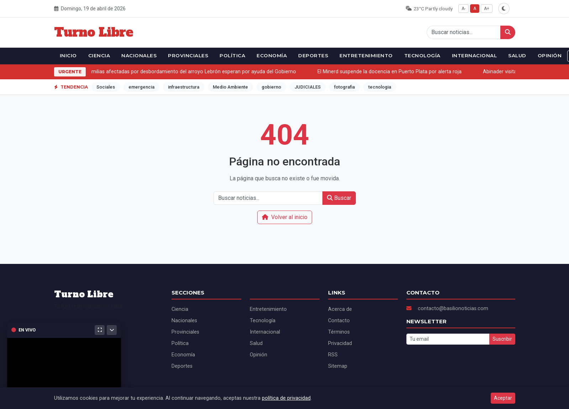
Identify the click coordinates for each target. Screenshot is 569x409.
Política (232, 55)
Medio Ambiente (230, 87)
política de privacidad (286, 398)
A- (463, 8)
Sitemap (337, 366)
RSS (333, 355)
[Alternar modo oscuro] (504, 8)
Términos (339, 332)
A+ (486, 8)
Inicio (68, 55)
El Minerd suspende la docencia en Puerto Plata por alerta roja (390, 72)
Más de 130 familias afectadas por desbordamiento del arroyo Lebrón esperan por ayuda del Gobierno (178, 72)
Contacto (339, 321)
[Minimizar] (112, 330)
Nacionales (139, 55)
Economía (272, 55)
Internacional (474, 55)
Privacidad (340, 343)
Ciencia (99, 55)
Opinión (550, 55)
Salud (517, 55)
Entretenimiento (366, 55)
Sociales (105, 87)
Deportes (313, 55)
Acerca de (340, 309)
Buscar (339, 198)
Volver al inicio (284, 217)
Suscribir (502, 339)
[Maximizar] (100, 330)
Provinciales (188, 55)
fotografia (344, 87)
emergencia (141, 87)
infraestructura (183, 87)
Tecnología (422, 55)
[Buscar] (507, 32)
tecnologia (379, 87)
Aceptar (503, 398)
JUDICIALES (308, 87)
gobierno (271, 87)
